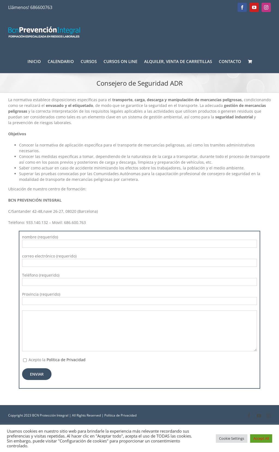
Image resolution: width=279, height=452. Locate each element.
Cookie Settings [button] (231, 438)
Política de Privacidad (66, 359)
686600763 (41, 7)
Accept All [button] (261, 438)
